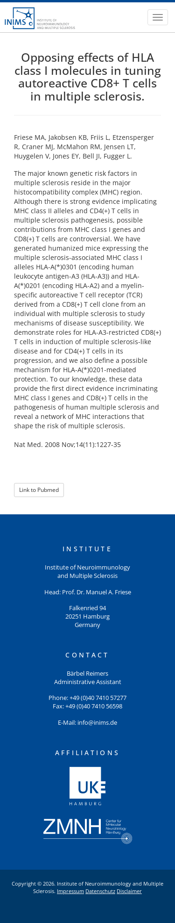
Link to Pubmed (39, 490)
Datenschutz (100, 890)
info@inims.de (97, 723)
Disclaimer (129, 890)
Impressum (70, 890)
